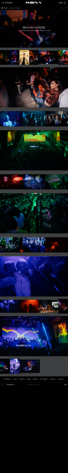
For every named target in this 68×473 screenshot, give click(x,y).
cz (62, 8)
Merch (35, 464)
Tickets (22, 464)
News (29, 464)
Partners (43, 464)
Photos (52, 464)
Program (7, 464)
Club (15, 464)
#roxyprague (15, 8)
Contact (61, 464)
